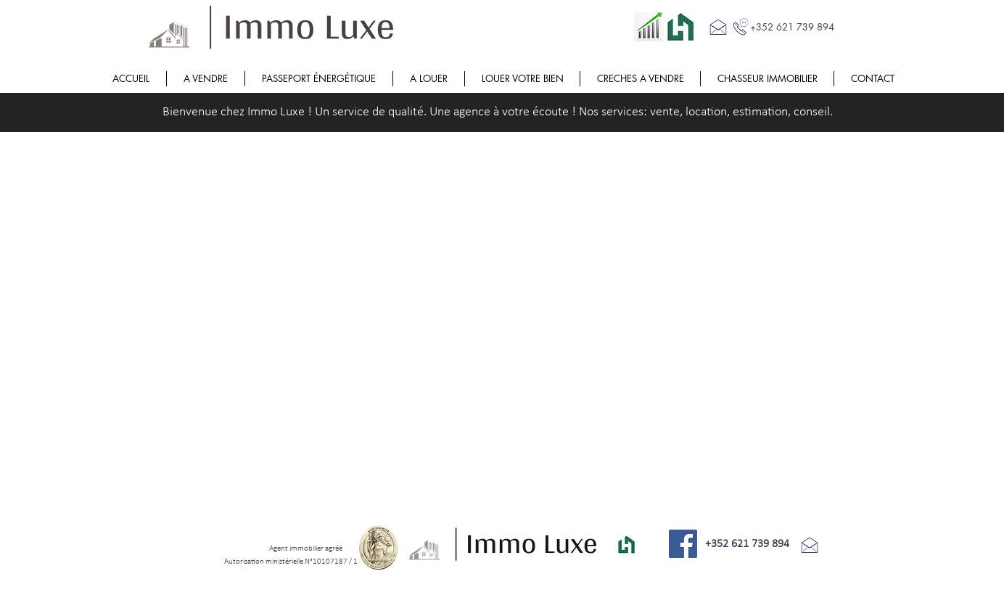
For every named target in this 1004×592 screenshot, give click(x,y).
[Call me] (740, 26)
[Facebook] (683, 544)
